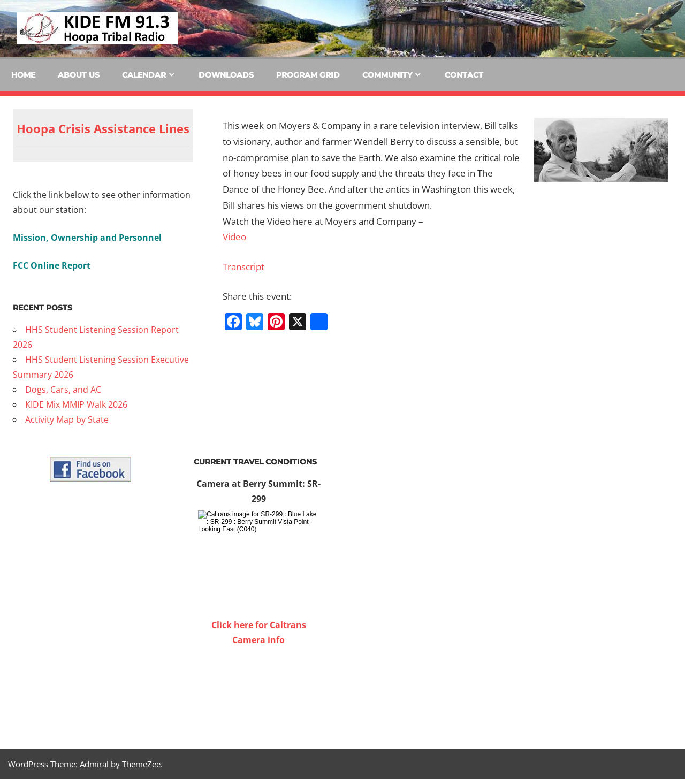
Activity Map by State (67, 419)
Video (234, 237)
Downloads (226, 75)
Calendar (144, 75)
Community (387, 75)
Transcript (243, 267)
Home (23, 75)
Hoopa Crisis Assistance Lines (103, 128)
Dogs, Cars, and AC (63, 389)
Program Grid (308, 75)
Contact (464, 75)
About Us (79, 75)
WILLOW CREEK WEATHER (258, 687)
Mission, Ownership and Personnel (87, 237)
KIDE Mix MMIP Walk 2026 (76, 404)
